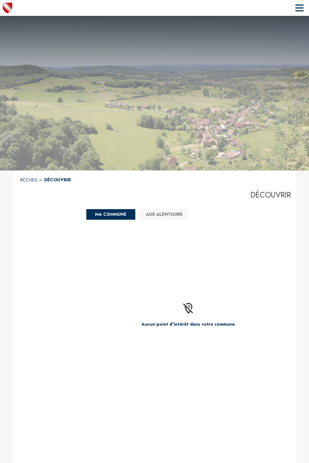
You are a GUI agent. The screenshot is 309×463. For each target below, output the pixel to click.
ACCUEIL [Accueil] (29, 180)
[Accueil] (7, 8)
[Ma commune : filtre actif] (110, 214)
